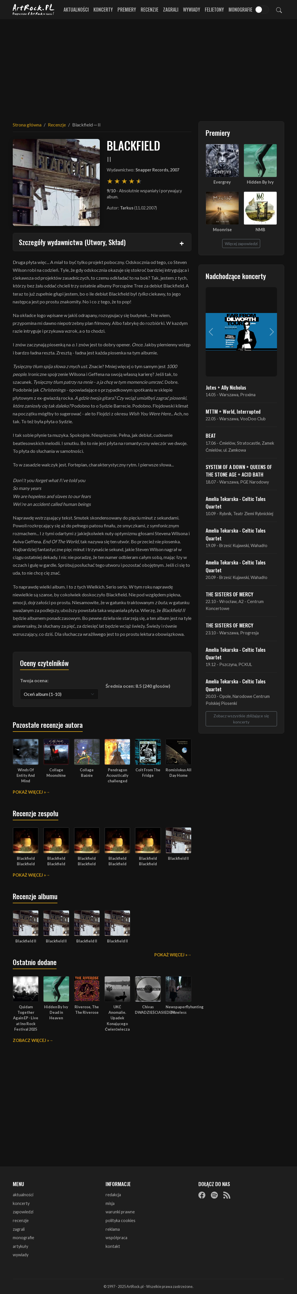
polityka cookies (120, 1220)
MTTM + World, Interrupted (233, 411)
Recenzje (149, 9)
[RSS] (226, 1195)
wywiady (20, 1254)
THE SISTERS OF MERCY (229, 594)
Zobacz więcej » (31, 1040)
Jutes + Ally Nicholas (226, 387)
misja (110, 1203)
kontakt (113, 1246)
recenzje (21, 1220)
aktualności (23, 1194)
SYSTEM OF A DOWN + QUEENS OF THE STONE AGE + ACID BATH (239, 470)
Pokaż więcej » (29, 792)
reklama (113, 1229)
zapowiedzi (23, 1211)
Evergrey (222, 182)
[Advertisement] (148, 66)
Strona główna (27, 124)
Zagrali (170, 9)
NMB (260, 229)
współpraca (116, 1237)
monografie (23, 1237)
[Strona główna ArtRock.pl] (34, 9)
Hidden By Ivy (260, 182)
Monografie (240, 9)
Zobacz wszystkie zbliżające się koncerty (241, 718)
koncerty (21, 1203)
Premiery (126, 9)
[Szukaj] (279, 9)
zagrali (19, 1229)
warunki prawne (120, 1211)
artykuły (20, 1246)
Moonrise (222, 229)
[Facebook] (201, 1195)
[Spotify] (214, 1195)
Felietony (214, 9)
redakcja (113, 1194)
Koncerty (103, 9)
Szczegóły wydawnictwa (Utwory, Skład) (72, 242)
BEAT (211, 435)
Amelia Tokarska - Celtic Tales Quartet (236, 502)
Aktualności (76, 9)
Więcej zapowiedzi (241, 243)
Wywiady (191, 9)
